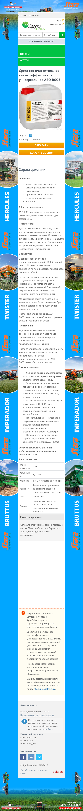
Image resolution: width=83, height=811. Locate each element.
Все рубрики (51, 35)
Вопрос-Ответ (34, 15)
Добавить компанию (41, 41)
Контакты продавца (31, 517)
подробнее (47, 729)
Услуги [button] (24, 60)
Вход (59, 21)
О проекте (22, 15)
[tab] (41, 54)
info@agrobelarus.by (44, 688)
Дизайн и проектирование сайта (34, 772)
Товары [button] (24, 54)
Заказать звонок (42, 152)
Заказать (41, 145)
